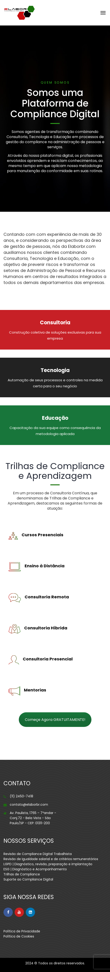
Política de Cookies (18, 936)
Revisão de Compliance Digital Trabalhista (37, 854)
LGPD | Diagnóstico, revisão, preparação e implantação (47, 864)
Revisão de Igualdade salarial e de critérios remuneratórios (50, 859)
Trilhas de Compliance (21, 874)
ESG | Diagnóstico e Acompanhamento (35, 869)
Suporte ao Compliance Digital (28, 879)
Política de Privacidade (21, 931)
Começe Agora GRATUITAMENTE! (55, 719)
